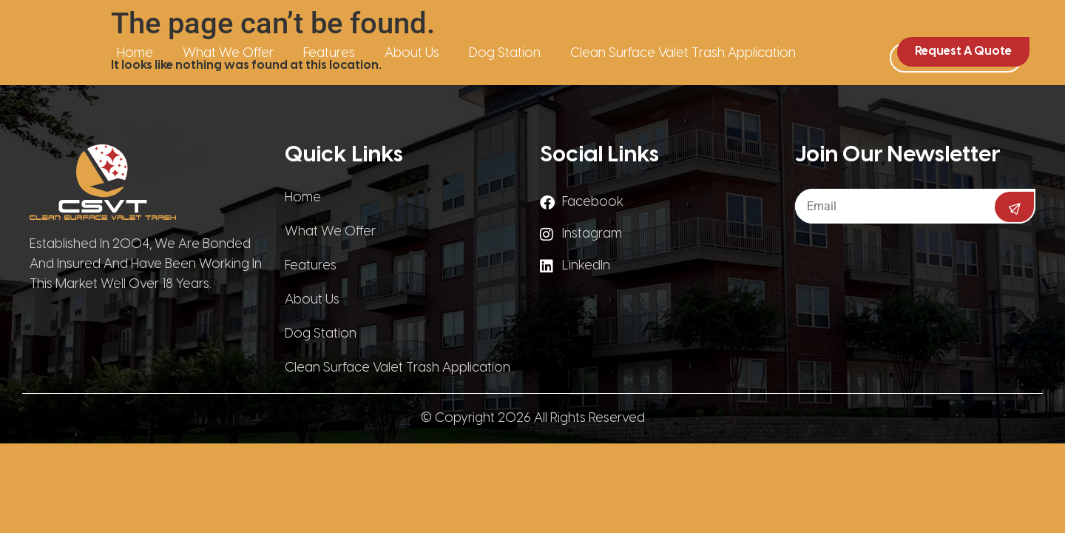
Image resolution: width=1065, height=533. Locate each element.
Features (329, 54)
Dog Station (505, 54)
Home (135, 54)
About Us (412, 54)
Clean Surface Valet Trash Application (683, 54)
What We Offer (228, 54)
